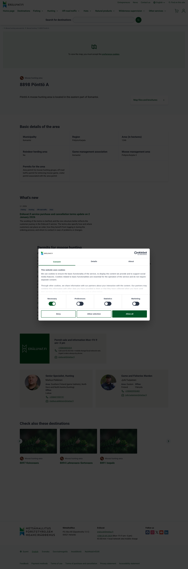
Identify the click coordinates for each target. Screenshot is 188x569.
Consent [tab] (57, 262)
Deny (58, 314)
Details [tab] (94, 261)
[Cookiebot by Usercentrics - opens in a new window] (136, 253)
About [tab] (131, 261)
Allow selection (94, 314)
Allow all (129, 314)
